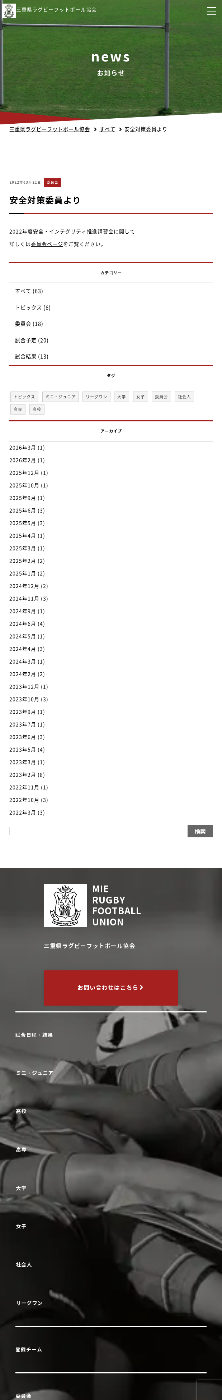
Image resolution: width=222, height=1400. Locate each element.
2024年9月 (22, 611)
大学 (22, 1188)
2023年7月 (22, 724)
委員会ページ (47, 244)
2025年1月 (22, 573)
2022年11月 (24, 787)
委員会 (52, 182)
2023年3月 (22, 762)
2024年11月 (24, 598)
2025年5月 (22, 523)
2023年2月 (22, 774)
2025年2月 (22, 560)
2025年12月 (24, 472)
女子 (22, 1226)
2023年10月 (24, 699)
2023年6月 (22, 737)
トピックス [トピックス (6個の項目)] (24, 397)
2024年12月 (24, 586)
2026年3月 (22, 447)
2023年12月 (24, 686)
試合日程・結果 (34, 1035)
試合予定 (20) (32, 340)
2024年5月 (22, 636)
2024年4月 (22, 648)
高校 (22, 1111)
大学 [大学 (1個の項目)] (121, 397)
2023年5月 (22, 749)
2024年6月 (22, 623)
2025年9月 (22, 497)
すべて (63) (29, 291)
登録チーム (28, 1349)
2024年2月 (22, 674)
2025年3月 (22, 548)
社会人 (25, 1264)
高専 (22, 1149)
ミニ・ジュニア (35, 1073)
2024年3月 (22, 661)
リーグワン (30, 1303)
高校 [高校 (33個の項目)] (37, 409)
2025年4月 (22, 535)
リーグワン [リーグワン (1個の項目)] (96, 397)
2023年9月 (22, 711)
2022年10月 (24, 799)
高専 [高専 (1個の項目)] (18, 409)
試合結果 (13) (32, 356)
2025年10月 (24, 485)
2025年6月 (22, 510)
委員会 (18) (29, 323)
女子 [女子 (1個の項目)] (140, 397)
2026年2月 (22, 460)
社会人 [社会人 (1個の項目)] (184, 397)
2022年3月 (22, 812)
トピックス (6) (33, 307)
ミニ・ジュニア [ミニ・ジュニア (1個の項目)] (61, 397)
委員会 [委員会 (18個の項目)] (161, 397)
